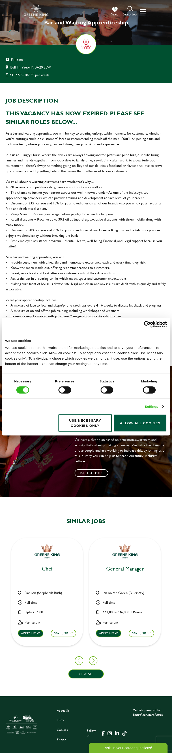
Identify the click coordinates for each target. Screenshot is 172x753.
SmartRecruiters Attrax (148, 714)
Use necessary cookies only (85, 422)
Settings (151, 406)
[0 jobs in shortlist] (115, 12)
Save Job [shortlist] (22, 633)
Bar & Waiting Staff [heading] (86, 568)
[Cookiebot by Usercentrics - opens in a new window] (147, 324)
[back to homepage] (36, 11)
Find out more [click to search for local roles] (91, 473)
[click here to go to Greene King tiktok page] (124, 733)
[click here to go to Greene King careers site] (21, 724)
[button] (130, 11)
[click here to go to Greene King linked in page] (117, 733)
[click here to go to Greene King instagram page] (110, 733)
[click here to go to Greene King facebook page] (103, 733)
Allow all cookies (140, 423)
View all (86, 674)
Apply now (69, 633)
